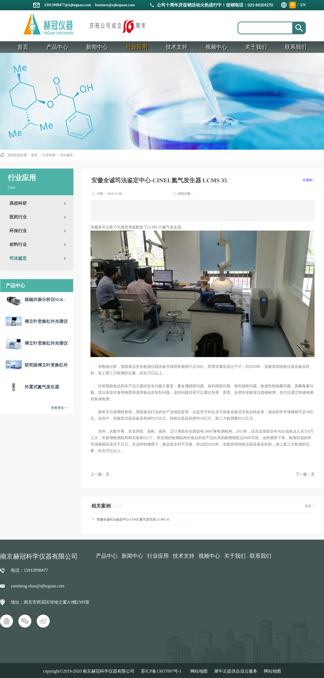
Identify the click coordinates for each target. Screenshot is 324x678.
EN (303, 5)
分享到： (309, 180)
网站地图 (198, 671)
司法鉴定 (66, 155)
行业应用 (48, 155)
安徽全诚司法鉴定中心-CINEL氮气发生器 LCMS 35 (133, 519)
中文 (293, 5)
